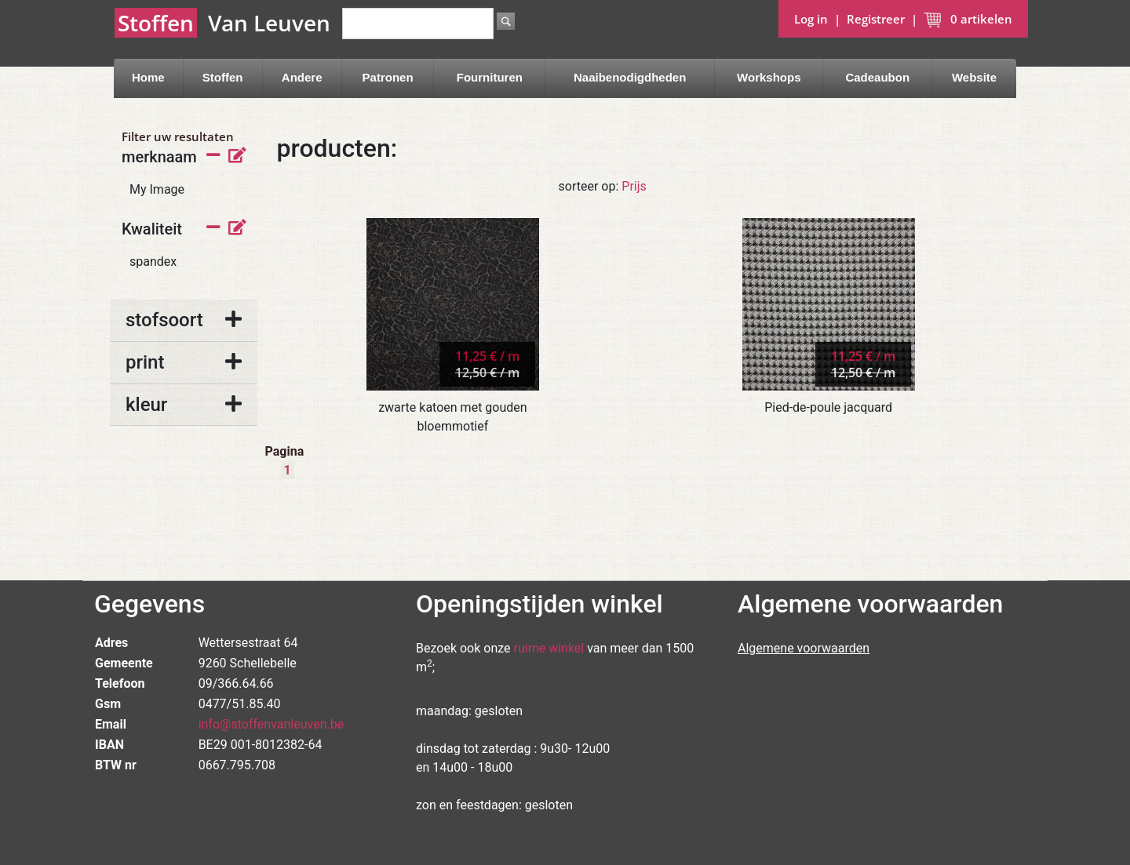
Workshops (768, 77)
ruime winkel (549, 648)
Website (974, 77)
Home (148, 77)
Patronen (388, 77)
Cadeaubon (877, 77)
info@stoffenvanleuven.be (271, 724)
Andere (302, 77)
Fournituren (490, 77)
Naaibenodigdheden (630, 77)
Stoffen (222, 77)
